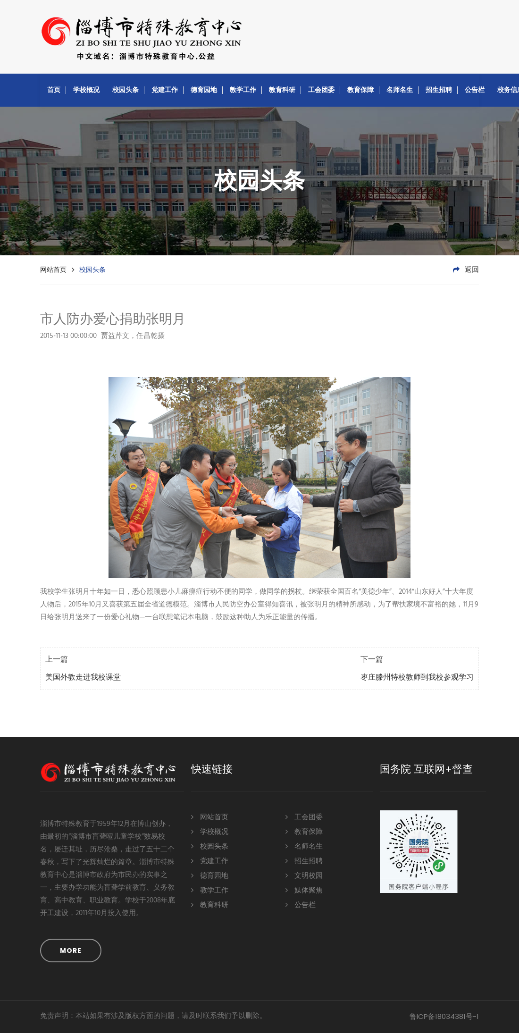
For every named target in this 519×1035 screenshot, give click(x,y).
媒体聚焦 (304, 891)
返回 (466, 272)
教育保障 (360, 91)
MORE (71, 952)
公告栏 (475, 91)
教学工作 (243, 91)
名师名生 (399, 91)
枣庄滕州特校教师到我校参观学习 (417, 679)
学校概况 (86, 91)
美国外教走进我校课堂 (83, 679)
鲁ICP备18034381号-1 (444, 1018)
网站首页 (53, 271)
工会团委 (321, 91)
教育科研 (282, 91)
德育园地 (204, 91)
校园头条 (125, 91)
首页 (53, 91)
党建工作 (164, 91)
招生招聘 (439, 91)
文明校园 (304, 877)
